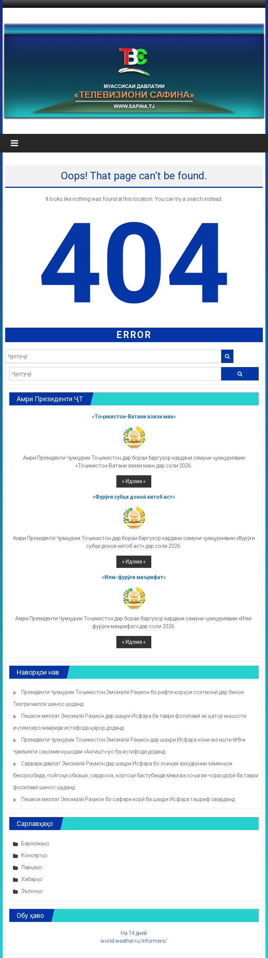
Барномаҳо (35, 843)
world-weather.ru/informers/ (133, 941)
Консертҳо (34, 855)
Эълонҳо (32, 891)
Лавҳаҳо (31, 867)
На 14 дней (134, 933)
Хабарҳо (31, 879)
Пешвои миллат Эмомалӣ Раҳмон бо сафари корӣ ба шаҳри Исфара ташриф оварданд (128, 799)
